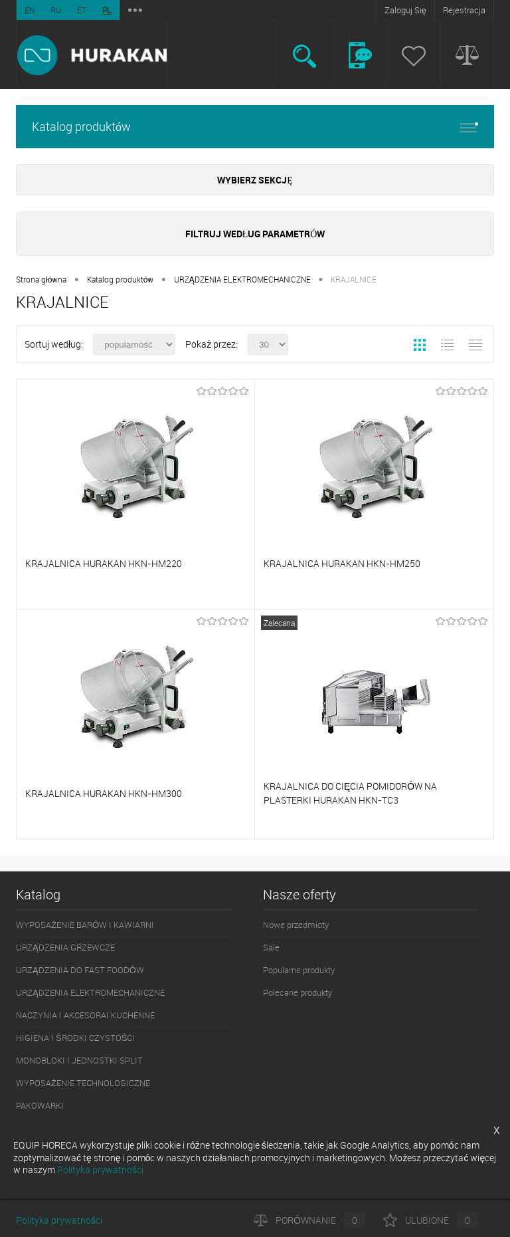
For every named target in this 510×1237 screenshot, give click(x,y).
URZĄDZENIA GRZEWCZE (65, 947)
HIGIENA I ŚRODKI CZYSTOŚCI (75, 1038)
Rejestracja (464, 10)
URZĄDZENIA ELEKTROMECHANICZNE (242, 279)
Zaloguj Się (405, 10)
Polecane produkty (297, 992)
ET (81, 10)
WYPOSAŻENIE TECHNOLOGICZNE (83, 1083)
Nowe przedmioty (296, 925)
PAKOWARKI (40, 1105)
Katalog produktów (255, 126)
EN (30, 10)
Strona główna (41, 279)
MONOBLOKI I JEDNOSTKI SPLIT (79, 1060)
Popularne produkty (299, 970)
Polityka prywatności (59, 1220)
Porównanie (309, 1220)
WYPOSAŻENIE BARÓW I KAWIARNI (85, 925)
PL (107, 10)
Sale (271, 947)
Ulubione (430, 1220)
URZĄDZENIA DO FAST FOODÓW (80, 970)
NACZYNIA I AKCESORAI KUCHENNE (85, 1015)
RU (55, 10)
